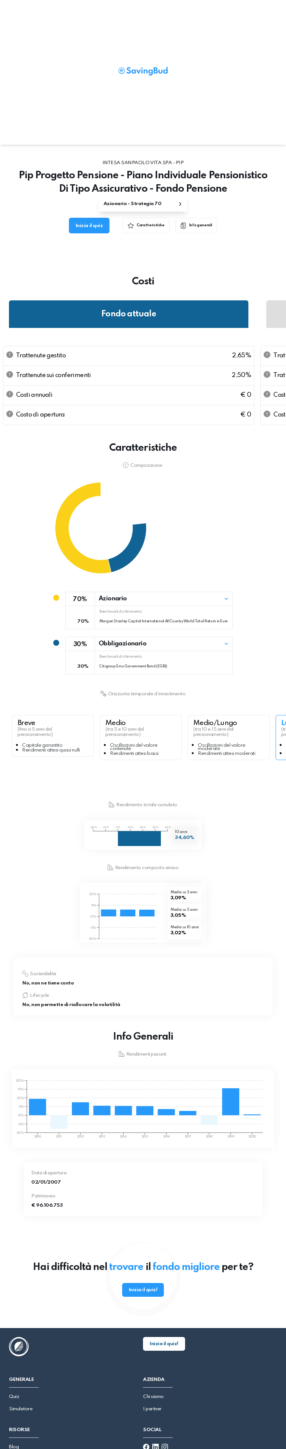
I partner (152, 1409)
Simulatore (20, 1409)
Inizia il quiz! (143, 1289)
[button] (149, 599)
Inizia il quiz (89, 225)
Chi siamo (153, 1396)
